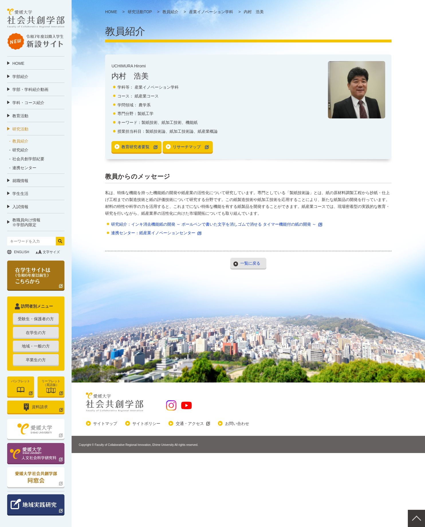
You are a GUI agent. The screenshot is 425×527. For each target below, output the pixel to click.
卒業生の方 (36, 360)
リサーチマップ (187, 147)
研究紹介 (20, 150)
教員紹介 (20, 141)
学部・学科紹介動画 (30, 89)
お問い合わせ (237, 423)
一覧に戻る (250, 263)
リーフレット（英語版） (51, 383)
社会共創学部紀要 (28, 159)
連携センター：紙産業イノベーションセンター (153, 233)
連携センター (24, 167)
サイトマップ (105, 423)
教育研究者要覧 (135, 147)
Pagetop (416, 518)
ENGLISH (21, 252)
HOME (18, 63)
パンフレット (20, 381)
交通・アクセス (190, 423)
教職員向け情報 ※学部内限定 (26, 222)
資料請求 (40, 407)
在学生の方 (36, 332)
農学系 (145, 105)
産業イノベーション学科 (157, 87)
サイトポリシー (146, 423)
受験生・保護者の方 (36, 319)
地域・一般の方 (36, 346)
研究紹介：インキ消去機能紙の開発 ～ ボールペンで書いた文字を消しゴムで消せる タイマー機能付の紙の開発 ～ (213, 224)
